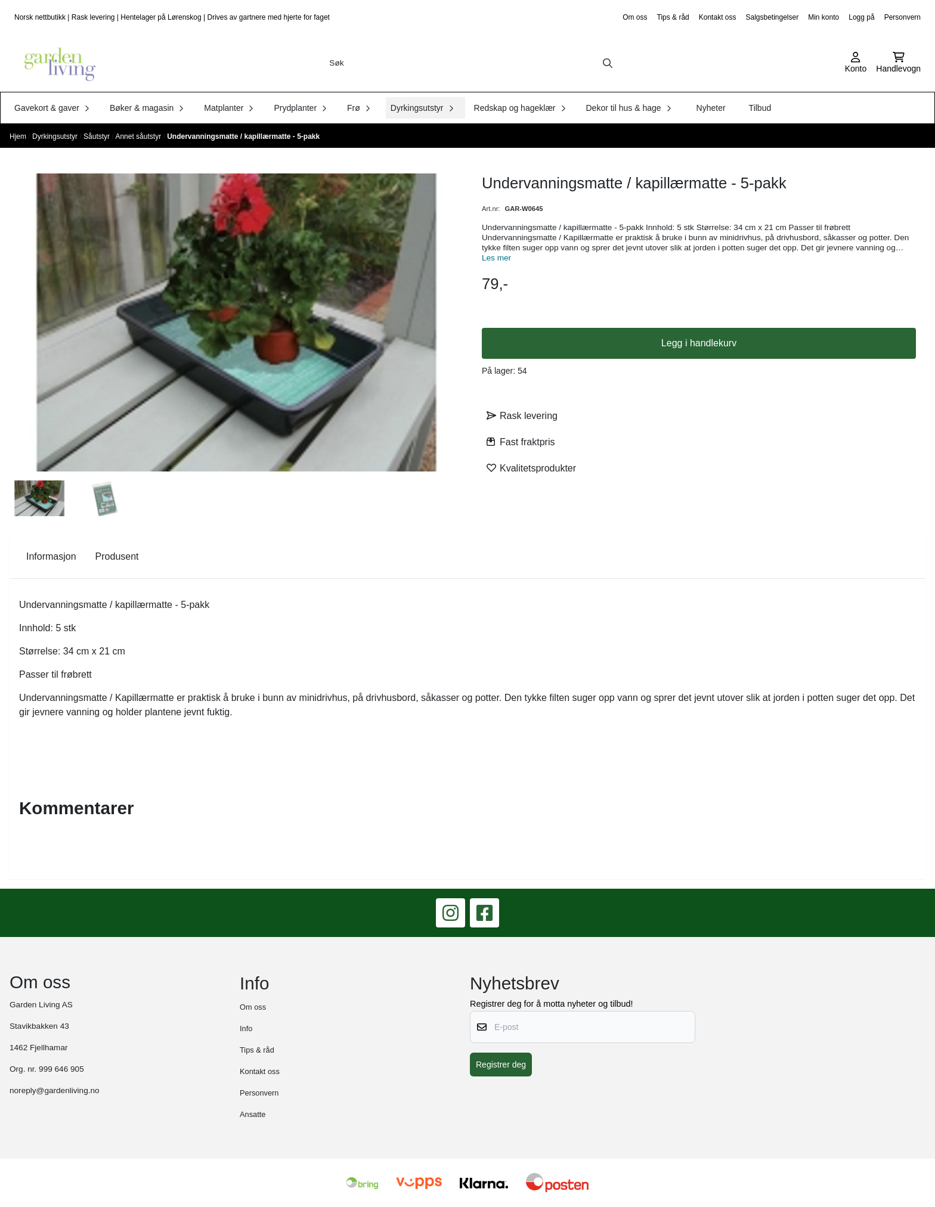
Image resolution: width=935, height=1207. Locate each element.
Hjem (19, 136)
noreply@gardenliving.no (55, 1090)
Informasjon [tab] (51, 556)
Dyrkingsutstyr (55, 136)
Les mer (496, 257)
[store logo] (56, 63)
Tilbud (760, 108)
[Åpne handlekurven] (898, 63)
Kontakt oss (717, 17)
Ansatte (252, 1114)
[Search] (608, 63)
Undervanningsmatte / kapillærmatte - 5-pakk (243, 136)
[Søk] (471, 63)
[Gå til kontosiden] (856, 63)
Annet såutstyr (139, 136)
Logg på (861, 17)
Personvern (902, 17)
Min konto (823, 17)
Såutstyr (97, 136)
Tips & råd (673, 17)
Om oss (635, 17)
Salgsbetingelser (771, 17)
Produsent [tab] (117, 556)
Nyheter (711, 108)
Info (246, 1028)
